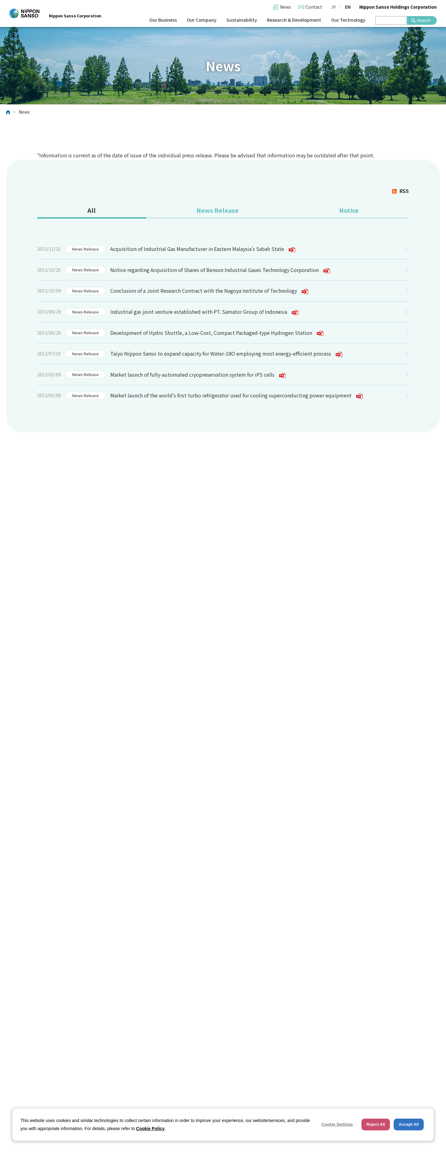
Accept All (409, 1124)
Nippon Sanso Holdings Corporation (398, 7)
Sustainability (241, 19)
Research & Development (294, 19)
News (285, 7)
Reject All (375, 1124)
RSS (404, 191)
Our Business (163, 19)
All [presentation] (91, 210)
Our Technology (348, 19)
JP (333, 7)
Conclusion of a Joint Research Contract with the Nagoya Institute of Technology (209, 291)
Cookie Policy (150, 1128)
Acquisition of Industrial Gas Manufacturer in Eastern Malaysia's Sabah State (202, 249)
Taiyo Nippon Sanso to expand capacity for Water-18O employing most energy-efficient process (226, 354)
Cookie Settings (337, 1124)
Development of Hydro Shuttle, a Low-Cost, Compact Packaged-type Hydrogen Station (216, 333)
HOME (8, 112)
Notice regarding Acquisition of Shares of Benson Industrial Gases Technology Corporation (220, 270)
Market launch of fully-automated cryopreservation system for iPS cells (198, 375)
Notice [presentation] (349, 210)
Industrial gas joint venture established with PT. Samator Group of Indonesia (204, 312)
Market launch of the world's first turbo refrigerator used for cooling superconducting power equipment (236, 396)
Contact (313, 7)
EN (348, 7)
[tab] (91, 211)
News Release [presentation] (217, 210)
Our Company (201, 19)
